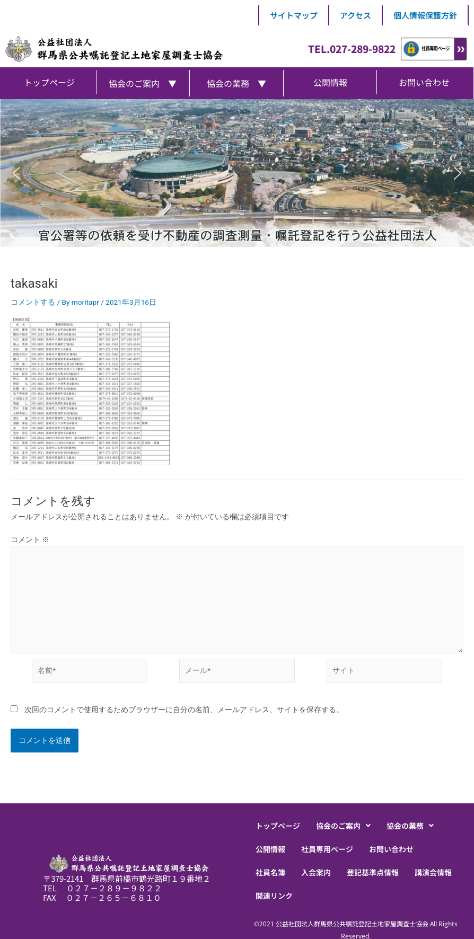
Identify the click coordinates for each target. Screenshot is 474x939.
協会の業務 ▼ (236, 83)
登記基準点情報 (373, 872)
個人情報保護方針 (425, 15)
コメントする (33, 302)
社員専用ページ (327, 849)
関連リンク (274, 895)
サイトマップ (294, 15)
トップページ (278, 825)
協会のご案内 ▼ (143, 83)
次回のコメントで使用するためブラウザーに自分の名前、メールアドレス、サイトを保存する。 (184, 709)
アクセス (355, 15)
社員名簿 (270, 872)
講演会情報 (433, 872)
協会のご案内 (343, 825)
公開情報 (270, 849)
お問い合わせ (391, 849)
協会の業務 (410, 825)
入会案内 (316, 872)
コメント (30, 539)
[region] (237, 173)
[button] (16, 173)
